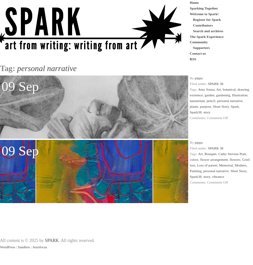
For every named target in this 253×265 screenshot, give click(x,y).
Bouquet (211, 154)
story (206, 112)
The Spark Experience (207, 37)
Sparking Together (204, 8)
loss (192, 165)
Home (194, 2)
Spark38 (195, 112)
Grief (246, 159)
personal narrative (229, 101)
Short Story (221, 106)
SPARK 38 (215, 84)
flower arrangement (214, 159)
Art (218, 89)
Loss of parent (207, 165)
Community (199, 42)
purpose (205, 106)
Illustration (240, 95)
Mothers (240, 165)
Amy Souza (206, 89)
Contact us (198, 53)
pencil (211, 101)
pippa (199, 78)
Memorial (226, 165)
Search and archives (208, 31)
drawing (243, 89)
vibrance (218, 176)
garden (209, 95)
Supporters (201, 48)
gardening (223, 95)
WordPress (7, 247)
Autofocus (39, 247)
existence (196, 95)
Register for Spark (207, 19)
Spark (235, 106)
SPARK (52, 240)
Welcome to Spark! (204, 14)
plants (194, 106)
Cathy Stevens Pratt (232, 154)
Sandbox (24, 247)
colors (194, 159)
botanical (229, 89)
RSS (193, 59)
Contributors (203, 25)
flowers (235, 159)
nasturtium (197, 101)
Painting (195, 171)
